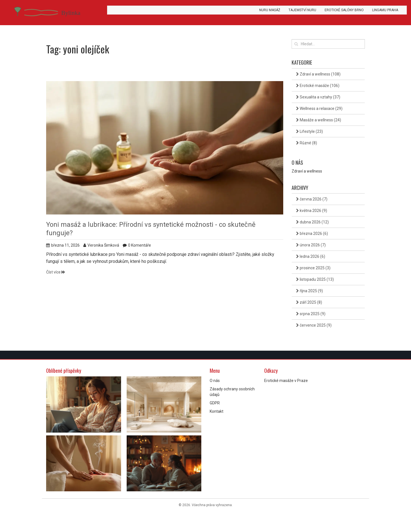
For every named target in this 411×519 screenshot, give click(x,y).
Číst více (55, 272)
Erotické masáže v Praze (286, 380)
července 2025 (314, 325)
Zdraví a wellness (318, 74)
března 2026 (312, 233)
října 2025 (309, 291)
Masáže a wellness (318, 120)
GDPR (215, 403)
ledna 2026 (310, 256)
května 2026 (311, 210)
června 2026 (311, 199)
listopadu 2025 (315, 279)
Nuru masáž (269, 10)
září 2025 (309, 302)
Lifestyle (309, 131)
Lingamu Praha (385, 10)
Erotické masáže (317, 85)
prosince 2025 (313, 268)
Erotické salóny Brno (344, 10)
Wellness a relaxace (319, 108)
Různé (306, 143)
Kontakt (216, 411)
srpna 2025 (310, 314)
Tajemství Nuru (302, 10)
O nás (215, 380)
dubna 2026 (312, 222)
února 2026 (311, 245)
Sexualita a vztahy (318, 97)
